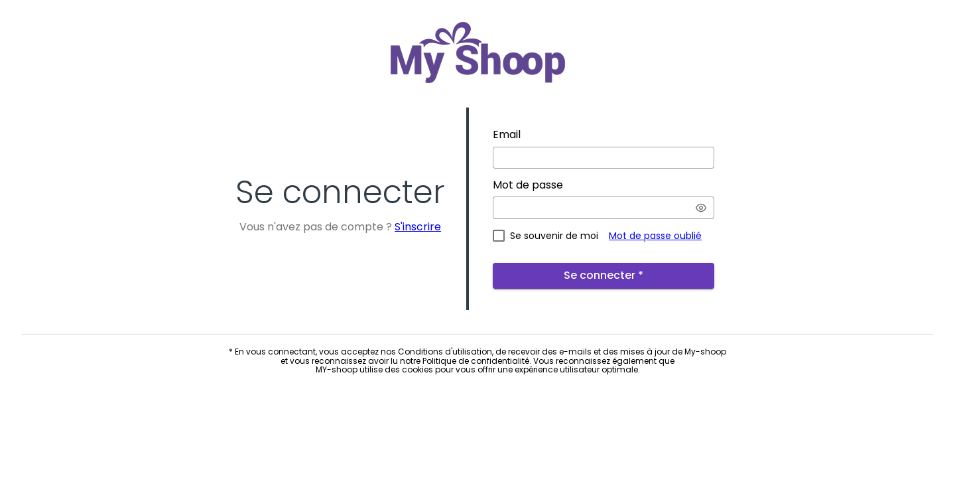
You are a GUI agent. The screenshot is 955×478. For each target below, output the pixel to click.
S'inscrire (418, 226)
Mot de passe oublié (655, 235)
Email (507, 135)
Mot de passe (528, 185)
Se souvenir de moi (554, 235)
